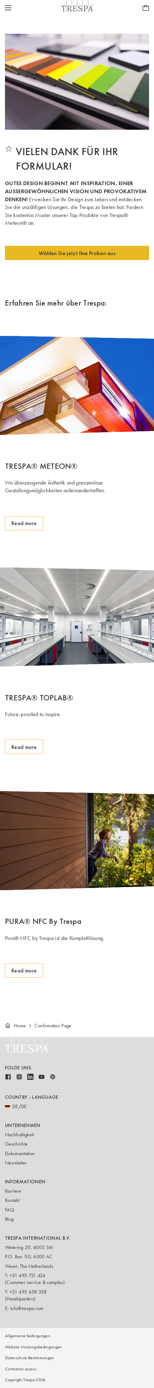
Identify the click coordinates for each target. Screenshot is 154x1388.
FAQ (9, 1210)
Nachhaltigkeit (19, 1135)
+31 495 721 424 (28, 1275)
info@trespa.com (27, 1308)
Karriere (13, 1191)
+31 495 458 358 (28, 1292)
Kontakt (12, 1200)
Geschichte (16, 1144)
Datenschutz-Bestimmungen (29, 1357)
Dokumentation (20, 1153)
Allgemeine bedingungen (27, 1335)
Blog (9, 1219)
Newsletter (16, 1163)
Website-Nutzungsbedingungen (33, 1347)
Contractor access (20, 1369)
